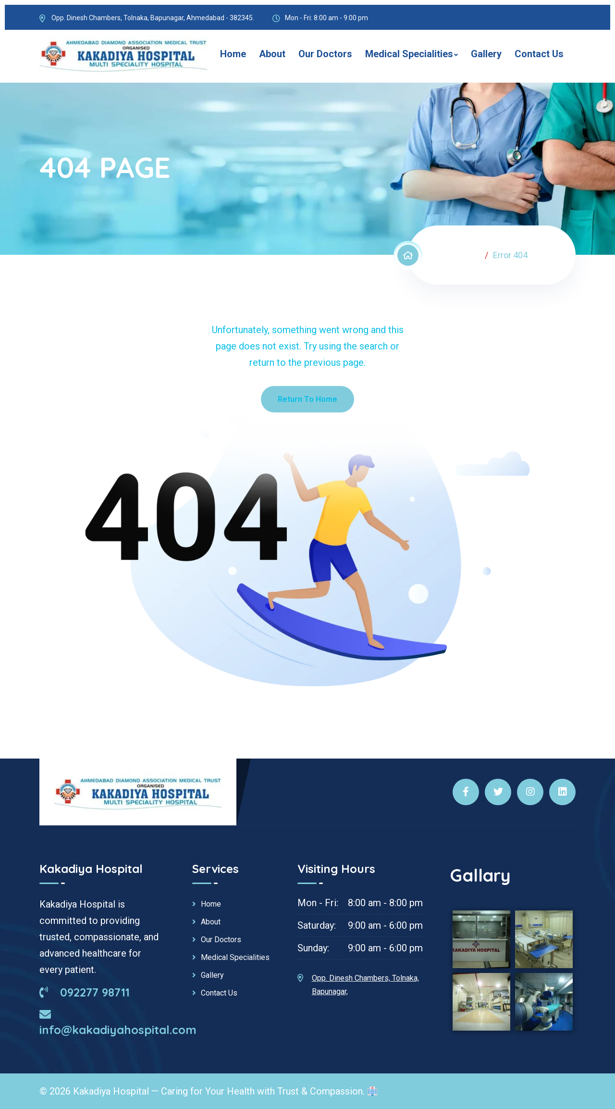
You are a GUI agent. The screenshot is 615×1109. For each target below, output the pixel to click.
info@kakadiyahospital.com (118, 1022)
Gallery (486, 54)
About (272, 54)
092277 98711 (84, 992)
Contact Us (539, 54)
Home (233, 54)
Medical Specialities (409, 54)
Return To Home (307, 399)
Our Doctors (325, 54)
